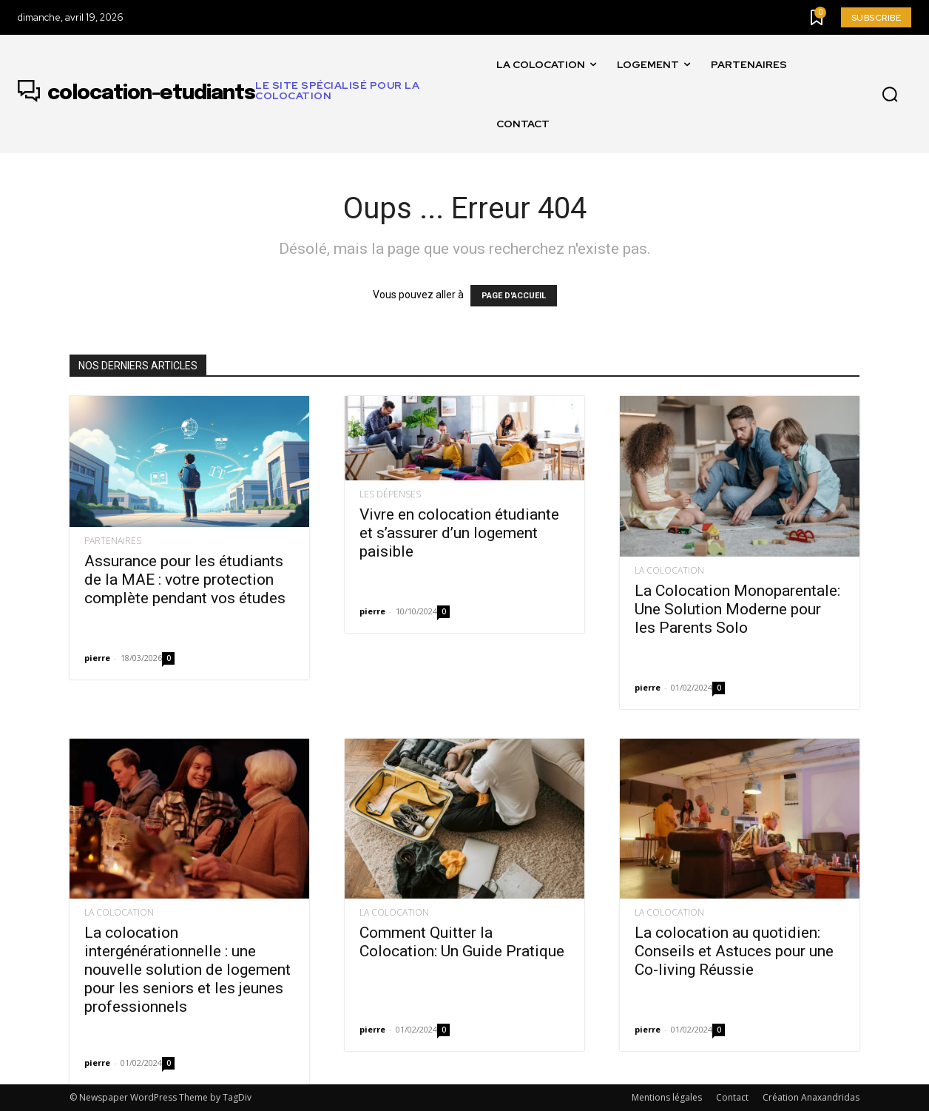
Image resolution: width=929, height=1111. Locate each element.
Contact (732, 1097)
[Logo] (252, 94)
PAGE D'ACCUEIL (514, 296)
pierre (97, 657)
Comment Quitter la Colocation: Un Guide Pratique (461, 942)
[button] (889, 94)
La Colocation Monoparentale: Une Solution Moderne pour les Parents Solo (737, 609)
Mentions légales (667, 1097)
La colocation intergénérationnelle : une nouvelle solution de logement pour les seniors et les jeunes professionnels (187, 970)
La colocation (669, 570)
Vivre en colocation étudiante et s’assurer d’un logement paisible (459, 533)
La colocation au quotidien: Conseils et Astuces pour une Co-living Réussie (734, 951)
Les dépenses (390, 494)
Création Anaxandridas (811, 1097)
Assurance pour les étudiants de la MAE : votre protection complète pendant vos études (185, 579)
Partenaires (112, 541)
